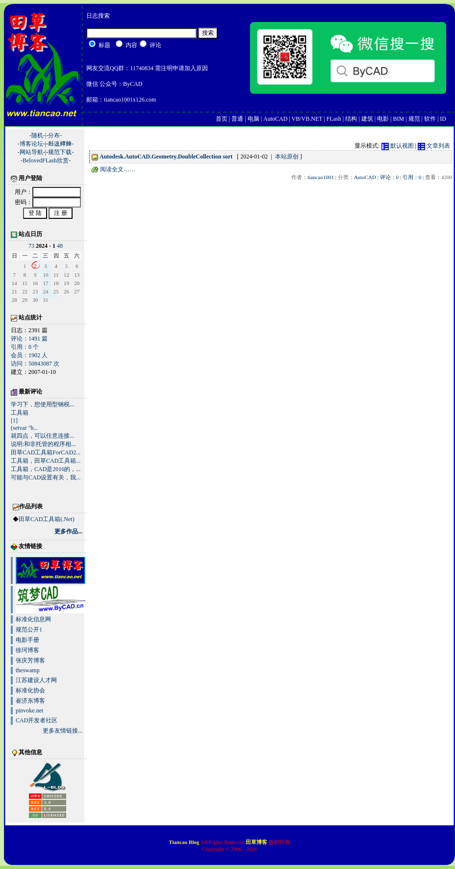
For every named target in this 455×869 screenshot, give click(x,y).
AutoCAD (275, 118)
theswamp (28, 670)
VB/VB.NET (307, 118)
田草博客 (256, 842)
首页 (222, 118)
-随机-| (37, 135)
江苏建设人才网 (36, 680)
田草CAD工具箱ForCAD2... (45, 452)
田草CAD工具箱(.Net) (47, 519)
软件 (430, 118)
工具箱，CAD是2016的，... (45, 469)
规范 (414, 118)
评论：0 (389, 177)
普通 (237, 118)
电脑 (253, 118)
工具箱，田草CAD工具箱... (45, 460)
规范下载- (61, 152)
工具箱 (19, 412)
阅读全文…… (113, 169)
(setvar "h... (24, 427)
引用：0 (412, 177)
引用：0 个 (25, 346)
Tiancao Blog (185, 842)
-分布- (54, 135)
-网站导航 (30, 152)
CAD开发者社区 (36, 720)
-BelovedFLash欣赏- (46, 160)
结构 (351, 118)
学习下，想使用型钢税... (42, 404)
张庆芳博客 (30, 660)
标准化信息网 (33, 619)
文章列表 (434, 145)
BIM (398, 118)
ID (443, 118)
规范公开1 (29, 629)
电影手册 (27, 639)
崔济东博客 (30, 700)
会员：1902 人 (29, 355)
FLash (334, 118)
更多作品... (68, 531)
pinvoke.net (29, 710)
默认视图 (397, 145)
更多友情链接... (62, 730)
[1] (14, 420)
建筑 (367, 118)
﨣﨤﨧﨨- (61, 143)
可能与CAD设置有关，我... (45, 477)
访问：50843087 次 (35, 363)
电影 (383, 118)
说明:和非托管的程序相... (43, 444)
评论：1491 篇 (29, 338)
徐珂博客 (27, 650)
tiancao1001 (320, 177)
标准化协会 (30, 690)
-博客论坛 (30, 143)
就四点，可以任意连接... (42, 435)
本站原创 (287, 156)
